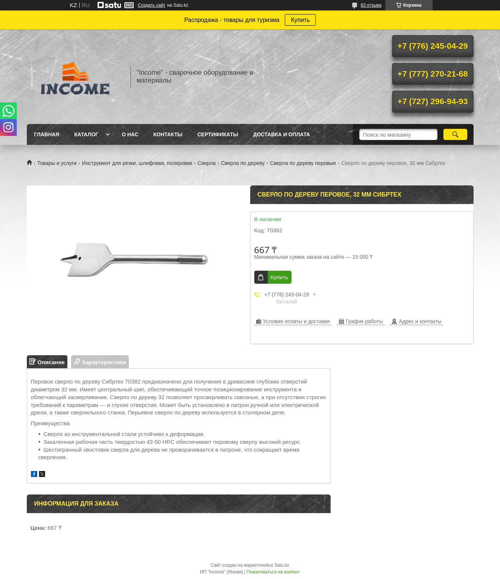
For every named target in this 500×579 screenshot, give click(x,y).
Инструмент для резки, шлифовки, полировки (137, 163)
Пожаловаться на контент (273, 572)
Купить (300, 20)
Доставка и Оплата (281, 134)
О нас (130, 134)
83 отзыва (371, 5)
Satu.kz (281, 565)
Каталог (86, 134)
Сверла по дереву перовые (303, 163)
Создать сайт (151, 5)
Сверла (207, 163)
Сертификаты (217, 134)
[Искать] (455, 134)
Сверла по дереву (242, 163)
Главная (47, 134)
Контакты (167, 134)
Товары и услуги (57, 163)
